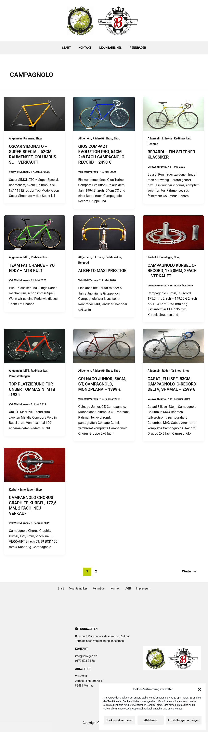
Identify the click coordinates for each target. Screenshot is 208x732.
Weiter (189, 571)
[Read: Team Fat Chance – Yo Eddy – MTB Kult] (34, 232)
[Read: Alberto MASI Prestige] (103, 232)
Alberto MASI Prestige (102, 270)
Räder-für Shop (102, 138)
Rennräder (134, 47)
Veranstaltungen (19, 376)
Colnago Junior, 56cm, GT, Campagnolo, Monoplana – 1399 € (102, 384)
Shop (39, 138)
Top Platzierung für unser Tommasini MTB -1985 (32, 389)
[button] (200, 689)
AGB (125, 588)
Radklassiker (182, 138)
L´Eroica (167, 138)
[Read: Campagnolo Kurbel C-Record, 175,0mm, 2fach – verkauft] (173, 232)
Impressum (137, 588)
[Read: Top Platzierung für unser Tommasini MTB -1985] (34, 346)
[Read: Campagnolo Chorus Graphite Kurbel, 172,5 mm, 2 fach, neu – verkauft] (34, 464)
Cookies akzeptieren (119, 720)
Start (69, 47)
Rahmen (28, 138)
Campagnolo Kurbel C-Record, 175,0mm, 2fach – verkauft (172, 270)
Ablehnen (150, 720)
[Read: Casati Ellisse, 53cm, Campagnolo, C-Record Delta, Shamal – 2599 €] (173, 346)
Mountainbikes (109, 47)
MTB (26, 257)
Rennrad (153, 144)
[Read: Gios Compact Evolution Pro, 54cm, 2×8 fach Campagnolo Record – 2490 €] (103, 114)
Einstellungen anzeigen (183, 720)
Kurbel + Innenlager (160, 257)
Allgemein (15, 138)
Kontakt (86, 47)
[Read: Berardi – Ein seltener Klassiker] (173, 114)
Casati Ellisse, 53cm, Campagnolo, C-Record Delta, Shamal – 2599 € (172, 384)
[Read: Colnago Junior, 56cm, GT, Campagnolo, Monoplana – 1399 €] (103, 346)
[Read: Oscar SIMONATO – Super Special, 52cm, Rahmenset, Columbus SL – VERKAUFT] (34, 114)
